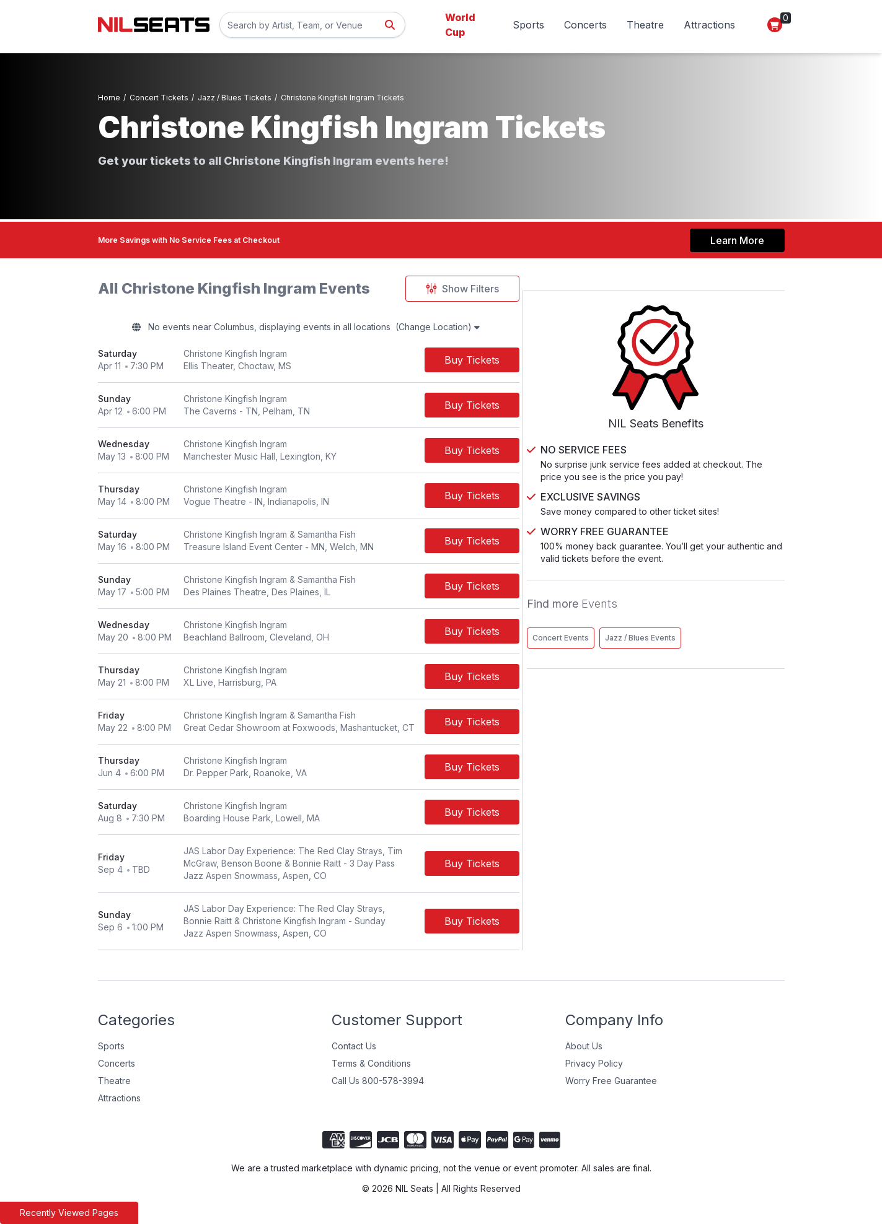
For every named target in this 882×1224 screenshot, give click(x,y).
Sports (528, 25)
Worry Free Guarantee (611, 1082)
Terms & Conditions (371, 1065)
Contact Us (354, 1048)
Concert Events (665, 600)
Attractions (709, 25)
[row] (344, 362)
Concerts (585, 25)
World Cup (460, 24)
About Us (583, 1048)
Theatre (645, 25)
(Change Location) (494, 327)
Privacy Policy (594, 1065)
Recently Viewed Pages (69, 1212)
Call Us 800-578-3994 (378, 1082)
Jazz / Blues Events (672, 626)
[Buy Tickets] (543, 361)
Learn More (737, 235)
